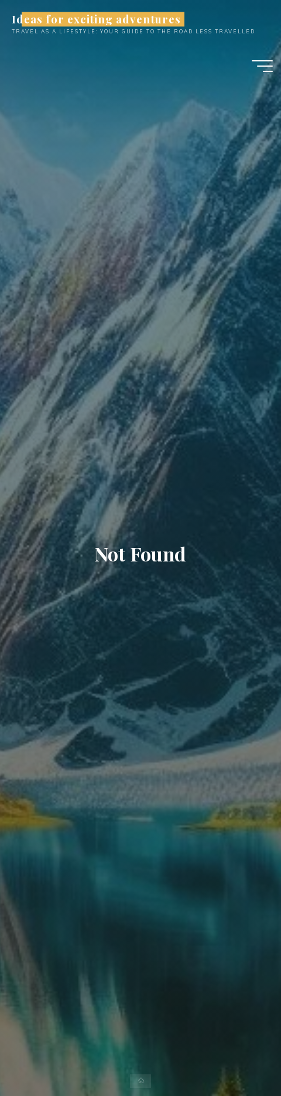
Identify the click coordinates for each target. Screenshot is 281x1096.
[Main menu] (262, 66)
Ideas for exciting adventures (96, 19)
